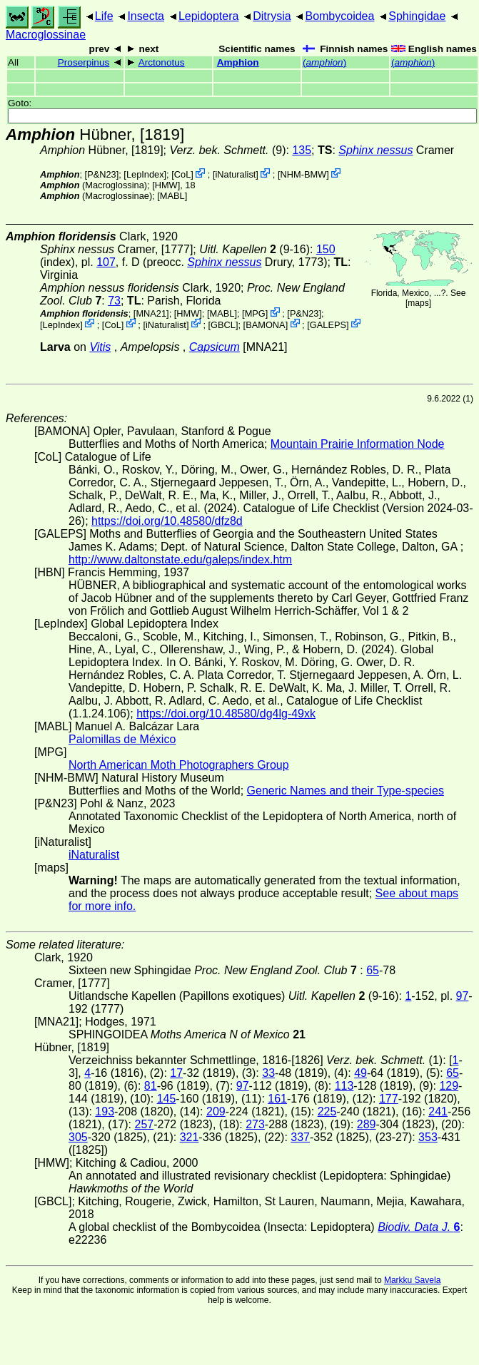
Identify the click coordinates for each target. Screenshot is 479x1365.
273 (255, 1124)
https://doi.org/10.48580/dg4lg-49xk (226, 713)
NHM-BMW (304, 174)
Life (104, 16)
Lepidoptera (208, 16)
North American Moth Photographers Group (179, 765)
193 (104, 1111)
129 (448, 1086)
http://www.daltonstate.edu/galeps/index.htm (180, 559)
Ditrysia (272, 16)
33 (268, 1073)
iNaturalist (235, 174)
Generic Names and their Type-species (345, 790)
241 (438, 1111)
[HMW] (166, 185)
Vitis (100, 347)
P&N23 (101, 174)
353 (428, 1137)
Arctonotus (161, 62)
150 (326, 249)
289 (366, 1124)
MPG (255, 313)
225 (327, 1111)
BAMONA (265, 324)
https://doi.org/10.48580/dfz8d (167, 521)
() (324, 62)
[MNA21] (151, 313)
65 (372, 970)
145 (166, 1099)
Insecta (145, 16)
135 (301, 150)
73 (114, 301)
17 (176, 1073)
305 (78, 1137)
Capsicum (214, 347)
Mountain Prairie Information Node (358, 444)
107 (106, 262)
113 (344, 1086)
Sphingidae (416, 16)
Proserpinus (84, 62)
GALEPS (328, 324)
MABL (172, 195)
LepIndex (145, 174)
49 (360, 1073)
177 (388, 1099)
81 (150, 1086)
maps (418, 303)
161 (277, 1099)
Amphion (238, 62)
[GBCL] (223, 324)
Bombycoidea (339, 16)
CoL (182, 174)
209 (216, 1111)
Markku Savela (412, 1280)
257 (143, 1124)
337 (300, 1137)
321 (189, 1137)
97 (462, 996)
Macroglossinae (46, 35)
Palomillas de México (122, 739)
